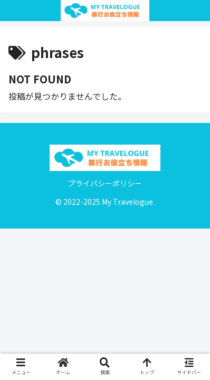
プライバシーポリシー (105, 183)
